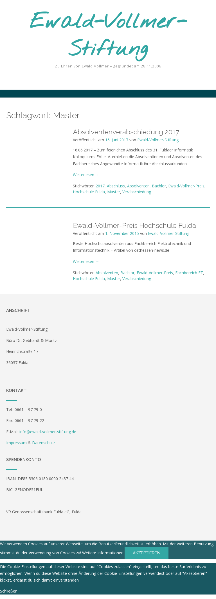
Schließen (8, 591)
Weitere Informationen (102, 552)
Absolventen (138, 186)
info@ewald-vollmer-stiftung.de (47, 431)
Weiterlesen (86, 174)
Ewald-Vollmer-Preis (186, 186)
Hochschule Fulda (89, 191)
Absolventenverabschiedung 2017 (126, 132)
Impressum (16, 442)
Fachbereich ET (189, 272)
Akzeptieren (146, 552)
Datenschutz (43, 442)
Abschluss (116, 186)
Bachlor (159, 186)
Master (113, 191)
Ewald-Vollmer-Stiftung (108, 36)
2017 (100, 186)
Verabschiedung (136, 191)
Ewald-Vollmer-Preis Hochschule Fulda (134, 225)
